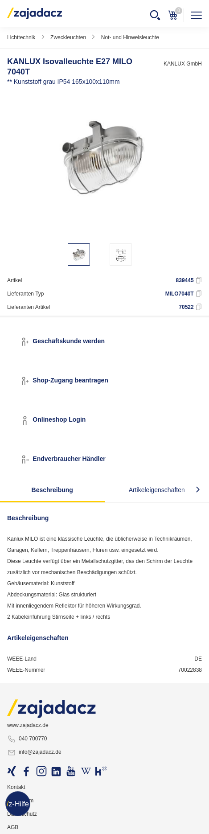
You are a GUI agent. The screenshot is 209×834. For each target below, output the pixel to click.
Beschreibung (52, 489)
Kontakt (16, 787)
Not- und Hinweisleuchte (130, 37)
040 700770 (27, 739)
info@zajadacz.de (34, 752)
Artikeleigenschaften (157, 489)
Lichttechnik (21, 37)
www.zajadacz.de (28, 725)
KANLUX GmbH (183, 64)
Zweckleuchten (68, 37)
